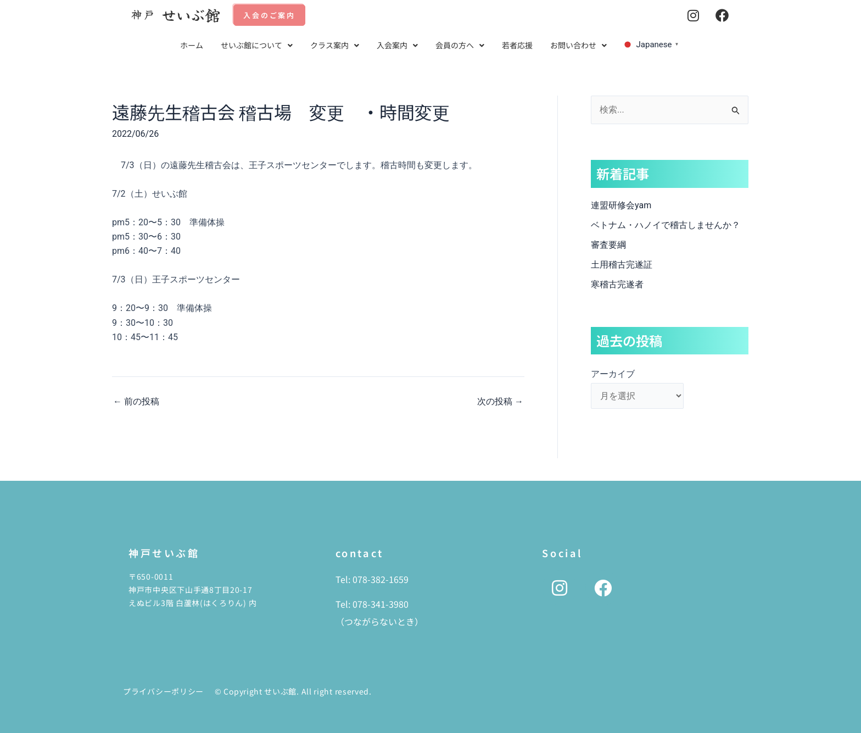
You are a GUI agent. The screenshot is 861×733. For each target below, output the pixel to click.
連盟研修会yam (621, 205)
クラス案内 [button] (334, 45)
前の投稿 (136, 401)
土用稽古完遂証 (621, 264)
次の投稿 (500, 401)
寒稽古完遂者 (617, 284)
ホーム (191, 45)
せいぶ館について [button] (257, 45)
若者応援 (517, 45)
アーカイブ (613, 374)
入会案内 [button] (397, 45)
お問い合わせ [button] (578, 45)
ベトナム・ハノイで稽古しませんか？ (665, 225)
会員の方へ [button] (459, 45)
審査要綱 (608, 245)
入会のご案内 (269, 15)
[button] (256, 45)
